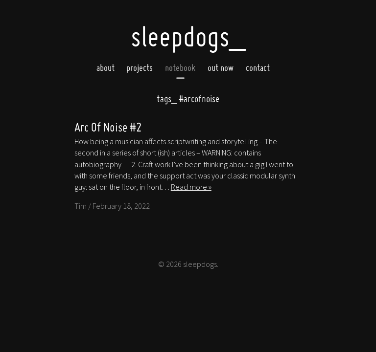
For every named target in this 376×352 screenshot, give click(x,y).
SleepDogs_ (188, 36)
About (105, 68)
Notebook (180, 68)
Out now (221, 68)
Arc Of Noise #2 (108, 126)
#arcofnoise (188, 98)
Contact (258, 68)
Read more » (191, 187)
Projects (139, 68)
